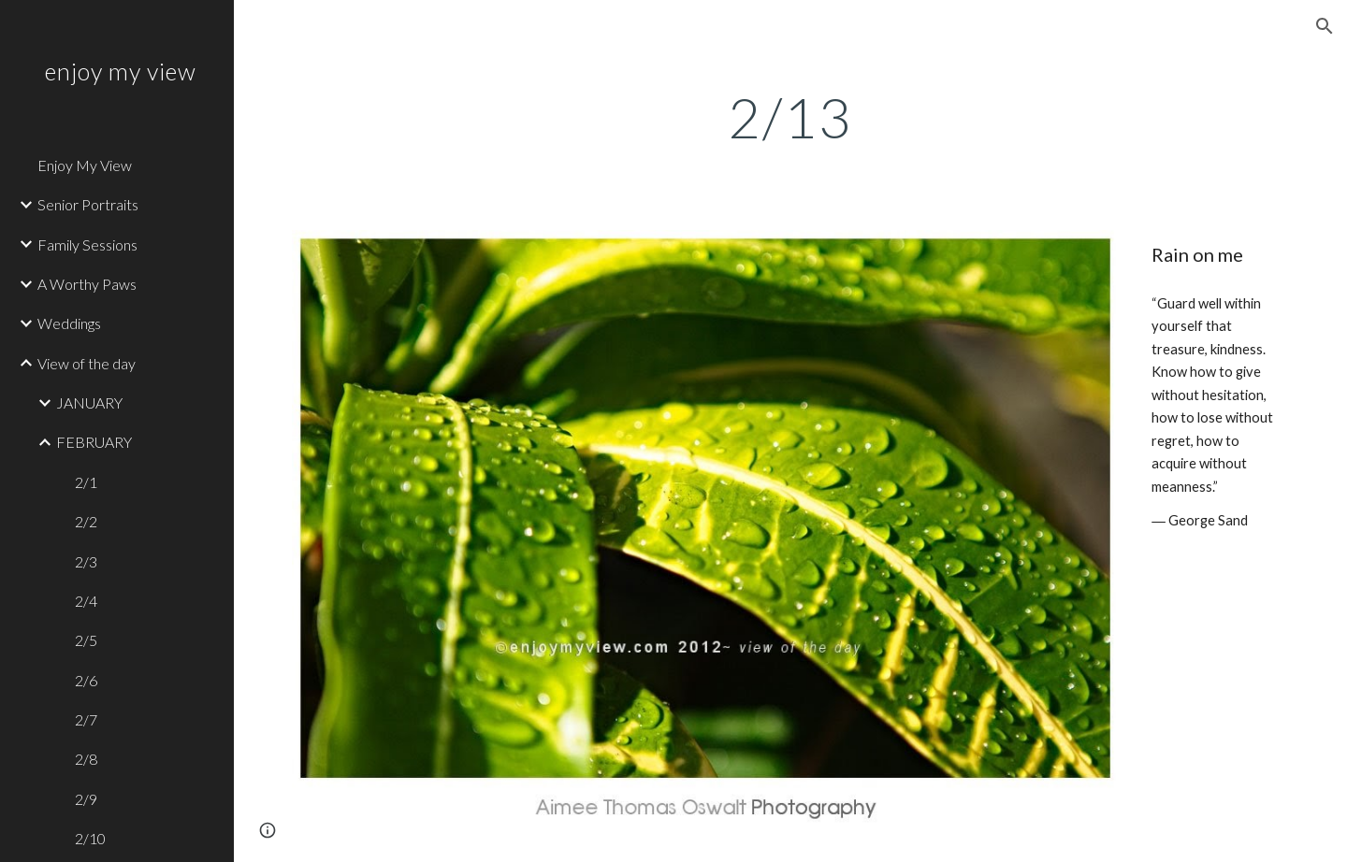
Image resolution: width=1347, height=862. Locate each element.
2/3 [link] (86, 561)
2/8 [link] (86, 759)
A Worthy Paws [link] (87, 284)
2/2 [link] (86, 521)
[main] (790, 117)
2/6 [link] (86, 680)
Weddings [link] (69, 323)
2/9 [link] (86, 799)
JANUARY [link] (89, 402)
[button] (1324, 26)
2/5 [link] (86, 640)
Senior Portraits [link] (87, 204)
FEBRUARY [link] (94, 442)
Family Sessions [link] (87, 244)
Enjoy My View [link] (84, 165)
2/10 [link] (90, 838)
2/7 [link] (86, 719)
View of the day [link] (86, 363)
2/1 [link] (86, 482)
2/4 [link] (86, 601)
